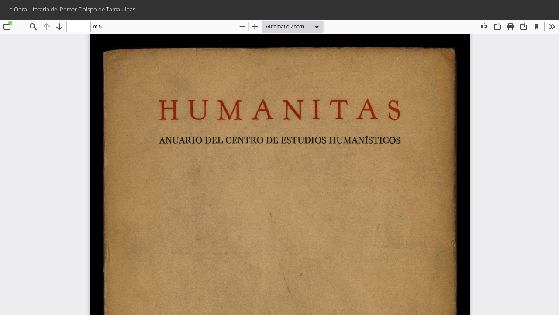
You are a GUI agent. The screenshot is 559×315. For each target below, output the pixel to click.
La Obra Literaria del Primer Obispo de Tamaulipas (71, 9)
